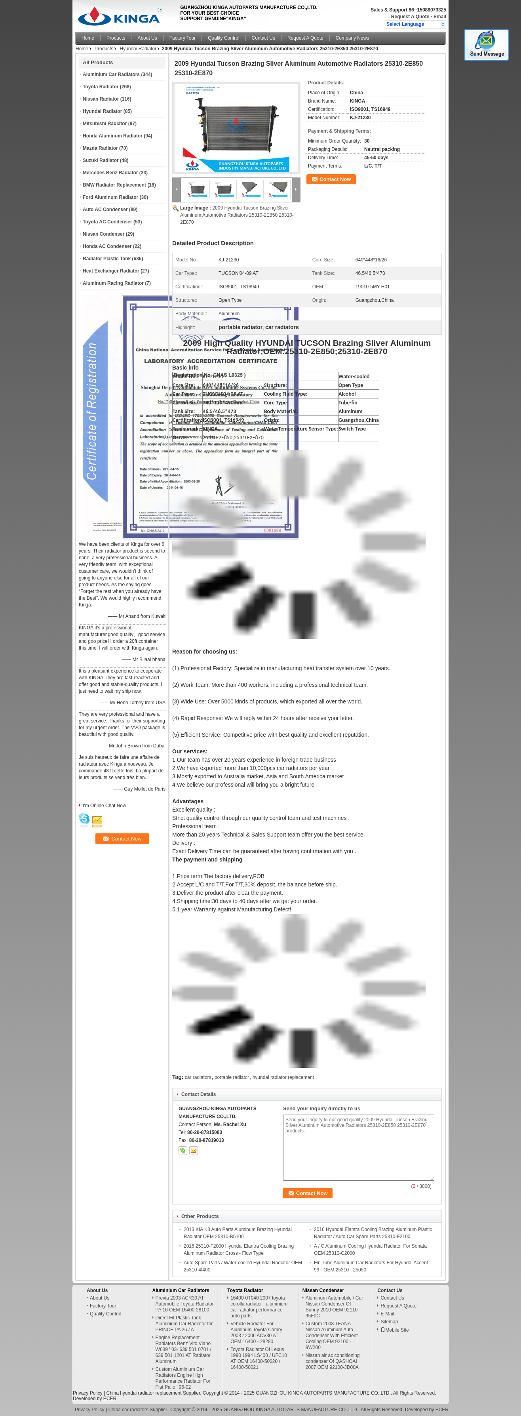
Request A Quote (410, 16)
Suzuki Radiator (101, 160)
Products (115, 38)
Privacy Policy (88, 1393)
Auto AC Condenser (105, 209)
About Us (147, 38)
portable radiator (232, 1077)
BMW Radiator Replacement (114, 185)
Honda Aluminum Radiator (113, 136)
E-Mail (387, 1314)
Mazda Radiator (100, 148)
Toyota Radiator (100, 87)
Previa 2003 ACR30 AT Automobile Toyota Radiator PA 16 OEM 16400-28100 (185, 1304)
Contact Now (335, 179)
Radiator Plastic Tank (107, 258)
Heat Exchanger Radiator (111, 271)
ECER (109, 1398)
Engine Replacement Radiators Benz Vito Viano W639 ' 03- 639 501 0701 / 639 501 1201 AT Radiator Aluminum (183, 1349)
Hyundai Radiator (138, 48)
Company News (352, 38)
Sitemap (389, 1322)
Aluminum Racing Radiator (113, 283)
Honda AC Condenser (107, 246)
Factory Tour (182, 38)
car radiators (198, 1077)
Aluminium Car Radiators (111, 74)
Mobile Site (394, 1330)
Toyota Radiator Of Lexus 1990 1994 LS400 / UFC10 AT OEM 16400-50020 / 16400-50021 (258, 1358)
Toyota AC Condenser (107, 222)
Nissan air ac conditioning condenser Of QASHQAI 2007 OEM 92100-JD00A (333, 1361)
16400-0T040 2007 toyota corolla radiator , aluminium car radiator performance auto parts (258, 1307)
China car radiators (128, 1409)
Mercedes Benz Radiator (110, 172)
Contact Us (263, 38)
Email (440, 16)
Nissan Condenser (103, 234)
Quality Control (223, 38)
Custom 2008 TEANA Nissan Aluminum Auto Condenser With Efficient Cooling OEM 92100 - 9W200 (332, 1335)
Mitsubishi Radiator (105, 123)
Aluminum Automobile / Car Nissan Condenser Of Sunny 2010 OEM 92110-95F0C (334, 1307)
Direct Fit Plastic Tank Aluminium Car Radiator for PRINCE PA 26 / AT (184, 1323)
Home (88, 38)
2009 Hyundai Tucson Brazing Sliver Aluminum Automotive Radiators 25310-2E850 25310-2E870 (237, 215)
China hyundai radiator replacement (143, 1393)
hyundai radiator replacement (283, 1077)
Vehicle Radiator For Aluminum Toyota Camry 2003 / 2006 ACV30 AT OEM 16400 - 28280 (256, 1332)
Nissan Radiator (101, 99)
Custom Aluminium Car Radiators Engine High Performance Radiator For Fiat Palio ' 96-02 (183, 1378)
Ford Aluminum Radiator (110, 197)
